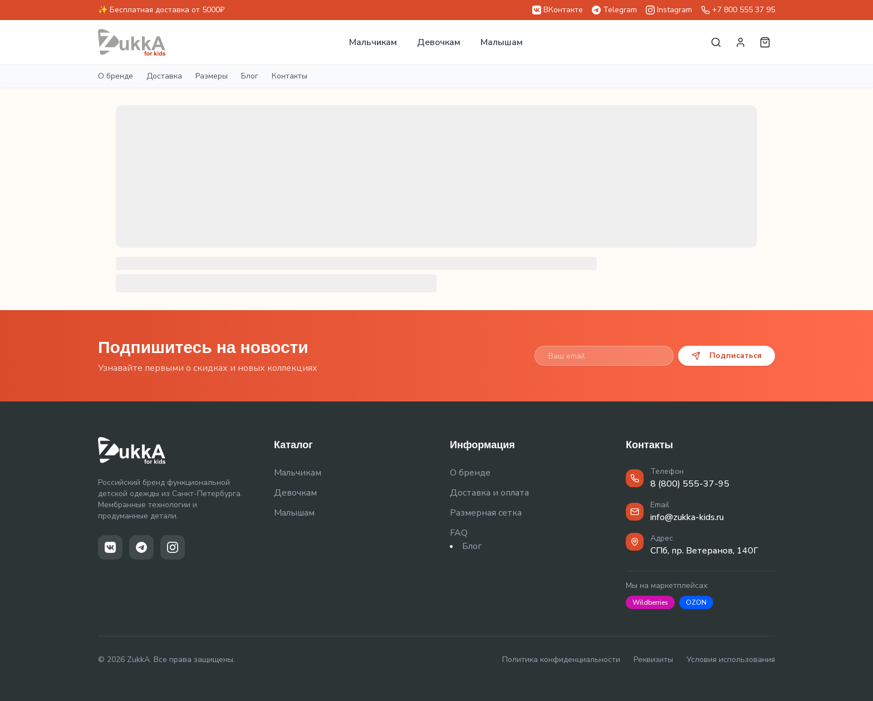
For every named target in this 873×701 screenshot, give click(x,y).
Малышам (501, 42)
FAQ (459, 533)
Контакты (289, 76)
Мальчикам (373, 42)
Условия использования (730, 659)
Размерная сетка (486, 513)
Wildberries (650, 602)
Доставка (164, 76)
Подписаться (726, 355)
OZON (696, 602)
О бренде (115, 76)
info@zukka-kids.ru (687, 517)
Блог (249, 76)
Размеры (211, 76)
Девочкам (438, 42)
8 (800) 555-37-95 (689, 484)
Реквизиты (653, 659)
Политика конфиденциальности (561, 659)
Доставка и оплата (489, 493)
